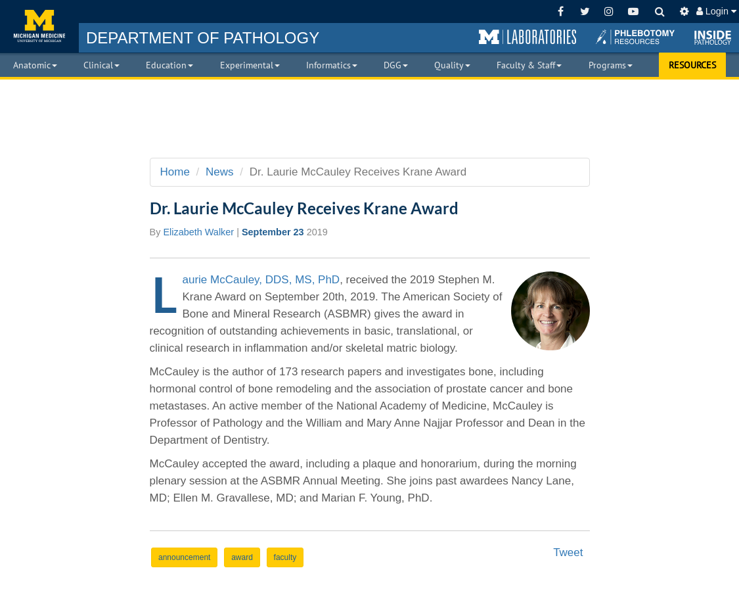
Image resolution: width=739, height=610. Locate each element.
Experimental (250, 65)
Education (169, 65)
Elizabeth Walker (198, 232)
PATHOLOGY (202, 38)
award (242, 557)
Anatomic (35, 65)
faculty (285, 557)
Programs (611, 65)
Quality (452, 65)
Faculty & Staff (529, 65)
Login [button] (716, 11)
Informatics (331, 65)
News (220, 172)
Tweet (568, 552)
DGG (396, 65)
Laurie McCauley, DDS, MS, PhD (261, 279)
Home (175, 172)
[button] (527, 37)
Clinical (101, 65)
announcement (184, 557)
